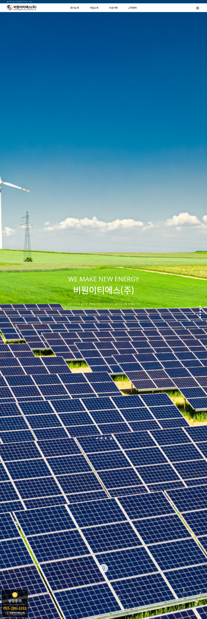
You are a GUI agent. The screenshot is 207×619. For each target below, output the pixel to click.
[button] (97, 72)
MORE (103, 153)
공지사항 (84, 544)
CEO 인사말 (86, 524)
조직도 (102, 529)
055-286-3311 (142, 533)
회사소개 (74, 8)
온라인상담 (104, 539)
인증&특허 (85, 529)
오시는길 (84, 534)
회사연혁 (103, 524)
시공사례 (113, 8)
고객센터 (132, 8)
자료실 (102, 544)
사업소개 (94, 8)
